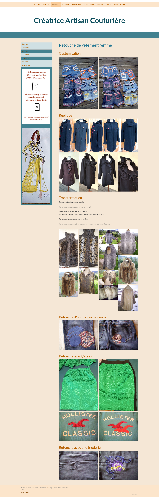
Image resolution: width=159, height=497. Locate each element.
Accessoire (26, 65)
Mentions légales (26, 488)
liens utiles (89, 5)
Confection (25, 48)
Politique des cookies (54, 488)
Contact (100, 5)
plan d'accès (119, 5)
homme (26, 55)
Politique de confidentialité (39, 488)
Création (25, 44)
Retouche (25, 51)
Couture (55, 5)
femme (26, 58)
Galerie (65, 5)
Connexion (135, 494)
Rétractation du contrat (29, 490)
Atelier (46, 5)
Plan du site (65, 488)
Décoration (25, 62)
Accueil (37, 5)
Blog (109, 5)
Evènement (76, 5)
